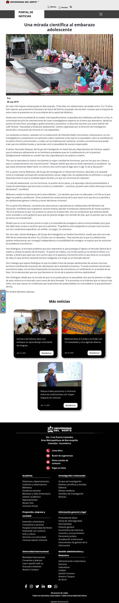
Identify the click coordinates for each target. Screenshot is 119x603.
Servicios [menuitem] (62, 564)
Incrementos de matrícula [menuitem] (70, 530)
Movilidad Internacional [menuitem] (33, 557)
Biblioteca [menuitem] (27, 487)
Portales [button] (63, 7)
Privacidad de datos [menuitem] (67, 517)
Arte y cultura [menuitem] (28, 534)
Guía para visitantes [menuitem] (31, 566)
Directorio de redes (59, 593)
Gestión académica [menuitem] (31, 496)
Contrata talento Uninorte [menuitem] (34, 540)
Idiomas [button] (51, 7)
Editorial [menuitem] (62, 487)
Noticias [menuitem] (62, 496)
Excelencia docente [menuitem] (31, 490)
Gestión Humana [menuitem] (66, 573)
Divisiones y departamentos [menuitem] (35, 481)
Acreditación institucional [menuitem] (70, 539)
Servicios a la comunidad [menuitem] (34, 537)
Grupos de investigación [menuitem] (70, 481)
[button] (71, 7)
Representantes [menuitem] (29, 499)
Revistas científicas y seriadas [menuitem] (72, 484)
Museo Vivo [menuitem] (27, 503)
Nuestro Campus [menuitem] (30, 569)
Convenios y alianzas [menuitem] (32, 560)
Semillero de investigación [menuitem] (70, 493)
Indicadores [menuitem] (64, 567)
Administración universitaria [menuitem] (72, 561)
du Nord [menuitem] (62, 579)
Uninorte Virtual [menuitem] (30, 506)
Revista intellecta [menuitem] (66, 490)
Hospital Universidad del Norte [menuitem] (37, 527)
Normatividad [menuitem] (65, 524)
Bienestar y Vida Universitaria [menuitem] (36, 493)
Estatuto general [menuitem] (66, 527)
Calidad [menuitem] (62, 570)
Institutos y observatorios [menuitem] (34, 484)
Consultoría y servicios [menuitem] (33, 524)
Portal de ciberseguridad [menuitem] (70, 520)
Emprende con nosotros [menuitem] (33, 530)
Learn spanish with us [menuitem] (32, 563)
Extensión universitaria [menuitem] (33, 521)
